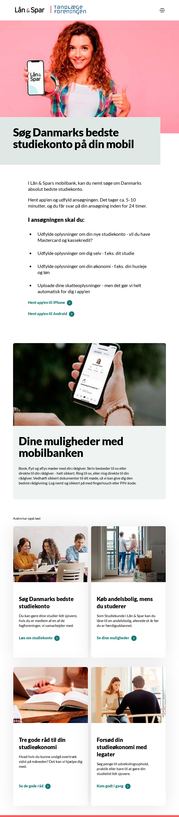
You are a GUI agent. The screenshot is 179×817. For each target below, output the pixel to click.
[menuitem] (162, 10)
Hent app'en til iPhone (46, 302)
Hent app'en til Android (47, 313)
